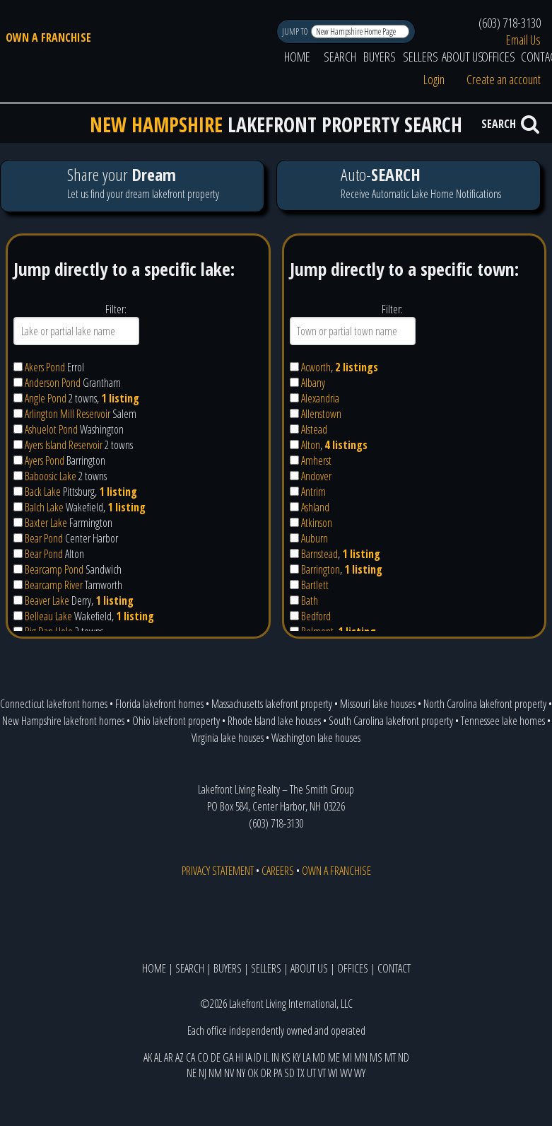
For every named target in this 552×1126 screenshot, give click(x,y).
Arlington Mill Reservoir (67, 414)
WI (333, 1073)
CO (203, 1057)
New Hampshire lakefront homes (63, 721)
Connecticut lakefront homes (53, 704)
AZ (179, 1057)
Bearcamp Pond (54, 569)
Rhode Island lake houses (274, 721)
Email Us (523, 39)
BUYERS (379, 56)
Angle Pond (45, 398)
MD (319, 1057)
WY (359, 1073)
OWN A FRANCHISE (48, 37)
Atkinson (316, 522)
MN (361, 1057)
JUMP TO (296, 31)
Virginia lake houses (228, 737)
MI (347, 1057)
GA (228, 1057)
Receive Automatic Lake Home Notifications (408, 185)
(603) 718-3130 (509, 22)
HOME (297, 56)
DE (216, 1057)
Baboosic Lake (50, 476)
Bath (309, 600)
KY (296, 1057)
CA (190, 1057)
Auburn (314, 538)
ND (403, 1057)
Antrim (313, 491)
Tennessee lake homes (503, 721)
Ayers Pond (44, 460)
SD (289, 1073)
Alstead (314, 429)
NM (215, 1073)
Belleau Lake (48, 616)
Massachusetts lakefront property (271, 704)
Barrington (320, 569)
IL (266, 1057)
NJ (202, 1073)
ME (334, 1057)
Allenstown (321, 414)
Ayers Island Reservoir (63, 445)
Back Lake (43, 491)
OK (252, 1073)
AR (168, 1057)
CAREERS (278, 870)
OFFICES (498, 56)
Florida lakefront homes (159, 704)
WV (346, 1073)
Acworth (316, 367)
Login (434, 79)
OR (265, 1073)
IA (248, 1057)
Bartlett (315, 585)
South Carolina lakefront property (391, 721)
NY (240, 1073)
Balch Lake (44, 507)
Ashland (315, 507)
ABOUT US (462, 56)
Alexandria (320, 398)
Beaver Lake (47, 600)
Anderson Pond (53, 382)
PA (278, 1073)
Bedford (316, 616)
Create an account (503, 79)
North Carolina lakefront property (484, 704)
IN (275, 1057)
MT (390, 1057)
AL (158, 1057)
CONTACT (394, 968)
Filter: (116, 309)
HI (239, 1057)
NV (229, 1073)
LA (306, 1057)
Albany (313, 382)
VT (322, 1073)
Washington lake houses (315, 737)
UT (311, 1073)
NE (191, 1073)
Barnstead (319, 554)
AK (147, 1057)
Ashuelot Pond (51, 429)
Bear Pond (44, 538)
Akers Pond (45, 367)
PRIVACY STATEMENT (218, 870)
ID (258, 1057)
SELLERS (420, 56)
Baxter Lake (46, 522)
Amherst (316, 460)
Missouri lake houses (378, 704)
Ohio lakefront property (176, 721)
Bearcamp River (54, 585)
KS (285, 1057)
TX (301, 1073)
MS (376, 1057)
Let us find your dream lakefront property (132, 185)
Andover (316, 476)
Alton (310, 445)
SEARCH (340, 56)
